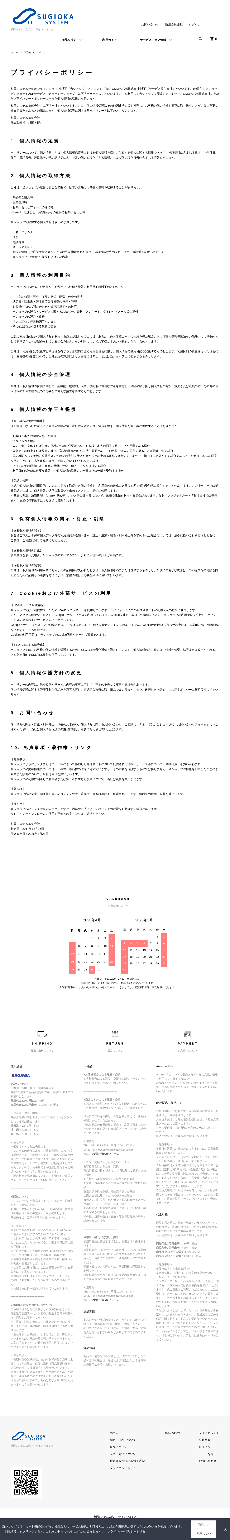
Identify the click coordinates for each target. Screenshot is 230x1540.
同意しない (203, 1533)
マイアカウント (209, 1432)
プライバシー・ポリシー (30, 98)
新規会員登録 (174, 24)
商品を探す (69, 40)
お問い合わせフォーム (191, 724)
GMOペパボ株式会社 (125, 88)
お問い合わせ (150, 24)
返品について (118, 1447)
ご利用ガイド (108, 40)
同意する (204, 1524)
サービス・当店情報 (153, 40)
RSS (167, 1432)
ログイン (195, 24)
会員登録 (205, 1439)
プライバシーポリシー (124, 1468)
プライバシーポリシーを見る (126, 1531)
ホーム (14, 52)
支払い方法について (123, 1454)
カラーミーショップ (62, 93)
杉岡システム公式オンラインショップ (115, 1516)
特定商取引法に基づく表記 (127, 1461)
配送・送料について (123, 1439)
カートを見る (207, 1454)
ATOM (176, 1432)
